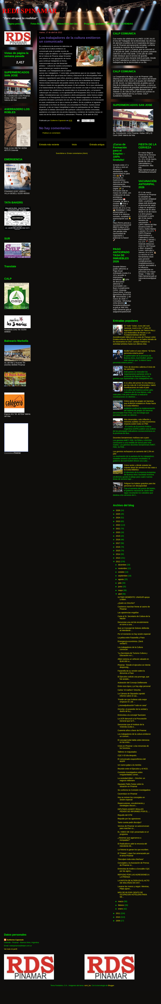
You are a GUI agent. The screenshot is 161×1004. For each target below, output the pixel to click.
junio (120, 586)
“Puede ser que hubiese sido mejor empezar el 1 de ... (132, 700)
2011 (118, 913)
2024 (118, 518)
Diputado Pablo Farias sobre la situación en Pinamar (130, 785)
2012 (118, 561)
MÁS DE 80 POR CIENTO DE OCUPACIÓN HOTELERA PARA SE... (132, 894)
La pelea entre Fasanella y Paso (131, 638)
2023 (118, 521)
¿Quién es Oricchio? (126, 603)
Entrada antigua (97, 144)
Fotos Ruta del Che (40, 24)
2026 (118, 510)
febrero (121, 905)
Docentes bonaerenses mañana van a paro (131, 438)
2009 (118, 921)
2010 (118, 917)
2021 (118, 529)
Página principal (16, 24)
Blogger (111, 985)
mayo (120, 590)
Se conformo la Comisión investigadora (134, 790)
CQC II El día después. (127, 755)
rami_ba (87, 985)
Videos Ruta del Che (67, 24)
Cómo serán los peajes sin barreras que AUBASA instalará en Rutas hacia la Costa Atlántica (140, 403)
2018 (118, 539)
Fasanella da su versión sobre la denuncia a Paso (131, 672)
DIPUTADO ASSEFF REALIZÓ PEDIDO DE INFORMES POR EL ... (134, 810)
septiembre (123, 576)
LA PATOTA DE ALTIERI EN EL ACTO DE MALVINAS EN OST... (133, 881)
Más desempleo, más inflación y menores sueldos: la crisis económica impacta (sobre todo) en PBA (139, 421)
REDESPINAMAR (29, 11)
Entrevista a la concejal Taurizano (132, 715)
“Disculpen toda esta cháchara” (131, 859)
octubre (121, 572)
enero (120, 909)
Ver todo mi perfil (10, 949)
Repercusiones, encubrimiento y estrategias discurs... (131, 804)
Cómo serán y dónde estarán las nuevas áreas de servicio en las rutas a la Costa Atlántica (140, 467)
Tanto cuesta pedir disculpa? (129, 822)
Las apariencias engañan (128, 612)
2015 (118, 550)
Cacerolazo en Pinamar (127, 794)
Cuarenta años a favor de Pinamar (132, 730)
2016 (118, 547)
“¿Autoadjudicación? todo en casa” (132, 705)
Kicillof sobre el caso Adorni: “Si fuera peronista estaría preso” (139, 352)
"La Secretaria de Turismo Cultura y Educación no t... (132, 654)
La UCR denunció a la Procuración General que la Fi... (132, 720)
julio (120, 583)
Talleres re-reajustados (127, 752)
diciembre (122, 565)
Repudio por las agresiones (129, 819)
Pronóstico (8, 453)
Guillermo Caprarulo (15, 940)
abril (120, 594)
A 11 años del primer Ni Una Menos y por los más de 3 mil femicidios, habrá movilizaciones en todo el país (140, 385)
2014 (118, 554)
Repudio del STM (125, 815)
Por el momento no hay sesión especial (134, 634)
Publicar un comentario (51, 133)
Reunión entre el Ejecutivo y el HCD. (133, 769)
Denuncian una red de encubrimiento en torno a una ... (133, 623)
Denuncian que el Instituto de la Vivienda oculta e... (131, 725)
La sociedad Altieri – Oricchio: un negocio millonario (131, 779)
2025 (118, 514)
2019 (118, 536)
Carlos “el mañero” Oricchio (129, 690)
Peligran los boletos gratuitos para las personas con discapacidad (139, 484)
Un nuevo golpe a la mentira (129, 765)
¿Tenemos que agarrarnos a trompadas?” (129, 839)
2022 (118, 525)
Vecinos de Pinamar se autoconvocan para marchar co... (133, 827)
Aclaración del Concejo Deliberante (132, 683)
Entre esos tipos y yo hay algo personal (134, 686)
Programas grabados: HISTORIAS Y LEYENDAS (108, 24)
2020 (118, 532)
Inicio (74, 144)
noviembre (122, 568)
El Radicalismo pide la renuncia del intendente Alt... (132, 845)
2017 (118, 543)
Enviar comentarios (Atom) (77, 153)
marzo (121, 901)
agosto (121, 579)
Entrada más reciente (49, 144)
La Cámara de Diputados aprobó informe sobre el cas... (131, 695)
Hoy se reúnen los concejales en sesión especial (131, 798)
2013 (118, 558)
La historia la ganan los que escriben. (133, 850)
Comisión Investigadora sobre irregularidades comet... (130, 773)
